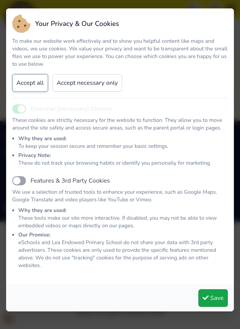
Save (213, 298)
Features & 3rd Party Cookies (70, 181)
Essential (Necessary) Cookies (71, 109)
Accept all (30, 83)
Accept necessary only (87, 83)
